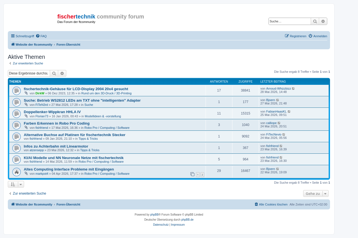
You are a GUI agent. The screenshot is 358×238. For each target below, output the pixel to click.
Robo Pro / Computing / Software (106, 127)
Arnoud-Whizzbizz (278, 88)
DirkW (40, 93)
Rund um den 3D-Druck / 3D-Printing (106, 93)
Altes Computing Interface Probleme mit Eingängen (69, 169)
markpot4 (42, 173)
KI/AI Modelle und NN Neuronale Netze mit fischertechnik (74, 158)
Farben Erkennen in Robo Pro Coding (57, 123)
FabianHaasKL (276, 111)
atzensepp (37, 150)
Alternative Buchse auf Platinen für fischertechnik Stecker (75, 135)
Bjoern (270, 100)
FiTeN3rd (42, 104)
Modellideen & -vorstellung (103, 116)
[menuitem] (41, 36)
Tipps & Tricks (88, 138)
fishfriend (42, 127)
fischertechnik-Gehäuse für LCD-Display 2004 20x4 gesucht (76, 89)
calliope (271, 123)
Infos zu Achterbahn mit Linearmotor (56, 146)
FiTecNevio (273, 134)
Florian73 (42, 116)
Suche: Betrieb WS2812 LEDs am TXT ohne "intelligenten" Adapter (82, 100)
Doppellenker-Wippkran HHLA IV (52, 112)
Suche (88, 104)
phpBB (154, 214)
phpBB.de (187, 219)
